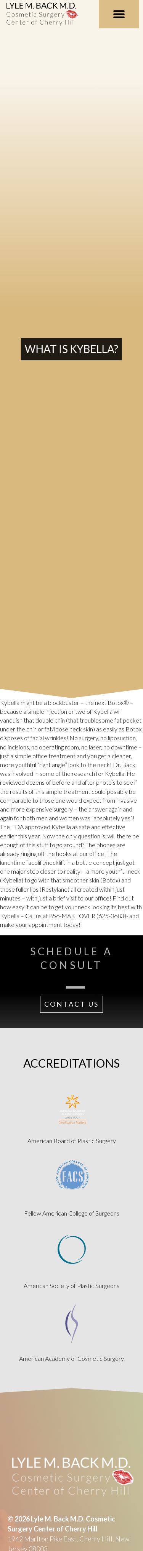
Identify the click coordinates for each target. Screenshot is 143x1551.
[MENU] (119, 14)
